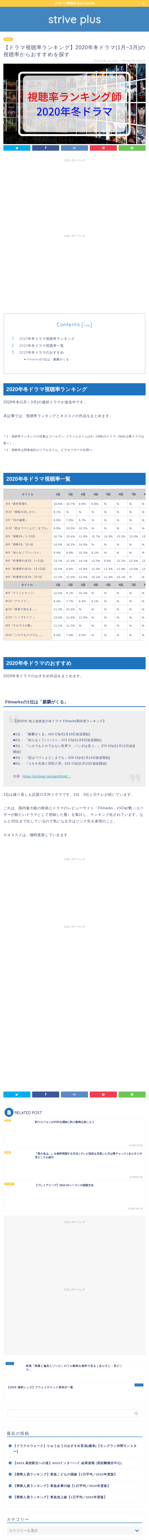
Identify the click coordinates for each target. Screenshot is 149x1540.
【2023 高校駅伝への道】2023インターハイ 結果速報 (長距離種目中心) (67, 1400)
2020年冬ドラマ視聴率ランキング (47, 338)
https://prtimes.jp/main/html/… (47, 776)
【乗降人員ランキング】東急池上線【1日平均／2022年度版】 (60, 1434)
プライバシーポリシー (65, 1529)
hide (87, 325)
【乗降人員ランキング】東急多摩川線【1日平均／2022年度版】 (62, 1423)
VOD (8, 39)
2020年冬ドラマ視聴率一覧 (41, 345)
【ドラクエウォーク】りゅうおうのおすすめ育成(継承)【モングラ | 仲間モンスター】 (75, 1386)
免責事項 (91, 1529)
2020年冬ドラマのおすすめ (41, 352)
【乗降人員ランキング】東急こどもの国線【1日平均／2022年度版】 (65, 1411)
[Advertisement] (74, 195)
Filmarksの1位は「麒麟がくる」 (49, 359)
